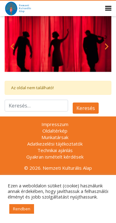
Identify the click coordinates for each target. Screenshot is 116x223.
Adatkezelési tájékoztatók (55, 144)
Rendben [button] (21, 209)
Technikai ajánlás (55, 150)
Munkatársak (54, 137)
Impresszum (54, 124)
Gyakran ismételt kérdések (55, 157)
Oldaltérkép (54, 131)
